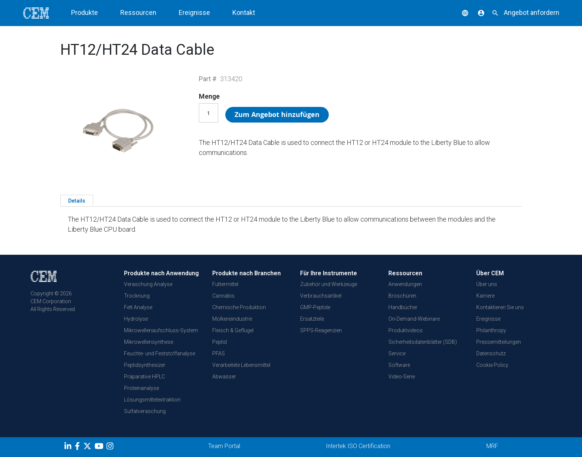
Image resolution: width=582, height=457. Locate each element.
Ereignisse (194, 12)
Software (399, 365)
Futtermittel (225, 284)
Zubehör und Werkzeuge (328, 284)
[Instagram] (110, 447)
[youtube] (100, 447)
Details (76, 201)
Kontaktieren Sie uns (500, 307)
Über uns (486, 284)
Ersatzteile (312, 319)
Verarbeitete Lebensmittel (241, 365)
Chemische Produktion (239, 307)
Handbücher (402, 307)
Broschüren (402, 296)
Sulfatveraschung (145, 411)
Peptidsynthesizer (144, 365)
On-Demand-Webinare (414, 319)
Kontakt (243, 12)
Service (397, 353)
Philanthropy (491, 330)
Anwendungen (405, 284)
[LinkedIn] (68, 447)
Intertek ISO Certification (358, 446)
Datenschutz (491, 353)
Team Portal (224, 446)
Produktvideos (405, 330)
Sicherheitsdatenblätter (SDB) (422, 342)
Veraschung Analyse (148, 284)
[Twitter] (88, 447)
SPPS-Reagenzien (321, 330)
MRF (492, 446)
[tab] (76, 200)
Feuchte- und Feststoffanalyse (159, 353)
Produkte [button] (84, 12)
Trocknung (137, 296)
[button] (459, 12)
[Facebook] (79, 447)
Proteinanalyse (141, 388)
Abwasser (224, 377)
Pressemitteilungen (498, 342)
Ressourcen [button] (138, 12)
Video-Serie (401, 377)
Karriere (485, 296)
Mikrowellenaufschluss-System (161, 330)
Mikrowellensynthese (148, 342)
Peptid (219, 342)
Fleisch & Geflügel (233, 330)
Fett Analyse (138, 307)
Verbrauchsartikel (320, 296)
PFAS (218, 353)
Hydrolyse (136, 319)
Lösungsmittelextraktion (152, 400)
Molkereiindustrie (232, 319)
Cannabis (223, 296)
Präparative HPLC (144, 377)
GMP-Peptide (315, 307)
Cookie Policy (492, 365)
